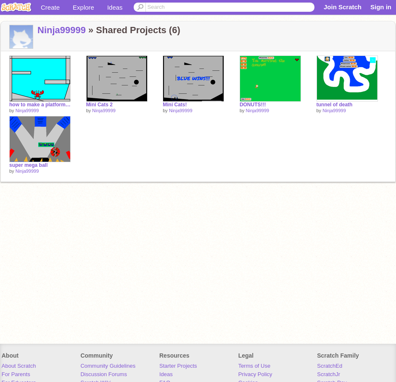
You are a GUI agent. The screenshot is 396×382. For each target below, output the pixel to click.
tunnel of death (335, 105)
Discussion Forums (103, 374)
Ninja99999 (61, 30)
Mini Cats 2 (99, 105)
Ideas (115, 7)
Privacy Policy (255, 374)
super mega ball (28, 165)
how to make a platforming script (40, 105)
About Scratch (19, 366)
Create (50, 7)
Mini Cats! (175, 105)
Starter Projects (178, 366)
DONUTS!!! (253, 105)
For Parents (16, 374)
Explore (83, 7)
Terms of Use (254, 366)
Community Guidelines (107, 366)
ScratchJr (328, 374)
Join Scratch (343, 7)
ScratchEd (329, 366)
